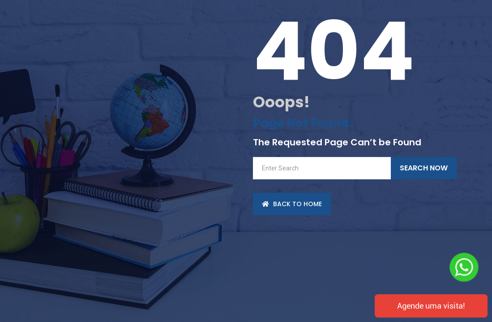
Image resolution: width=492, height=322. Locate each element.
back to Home (292, 203)
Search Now (424, 168)
